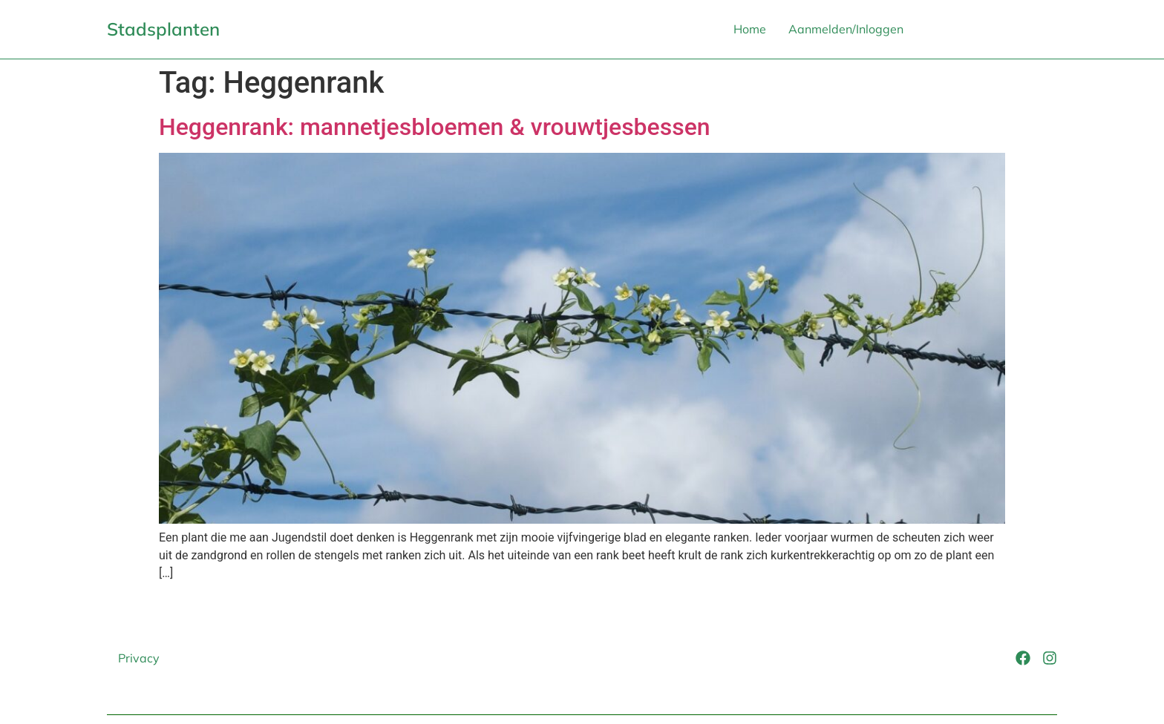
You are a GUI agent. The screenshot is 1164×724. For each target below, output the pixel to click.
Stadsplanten (163, 29)
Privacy (139, 658)
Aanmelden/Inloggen (845, 29)
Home (749, 29)
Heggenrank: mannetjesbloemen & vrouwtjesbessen (434, 127)
